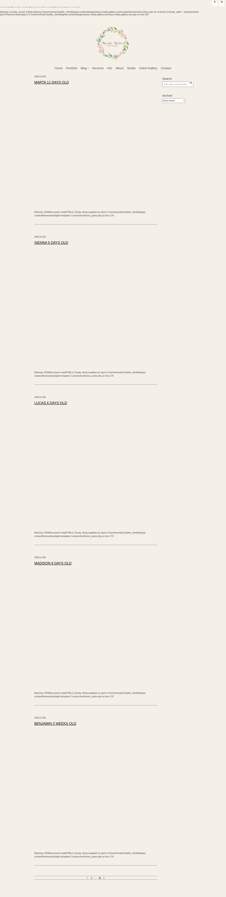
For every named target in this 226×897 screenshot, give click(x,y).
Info (109, 68)
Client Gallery (148, 68)
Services (98, 68)
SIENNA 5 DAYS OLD (51, 243)
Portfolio (71, 68)
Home (59, 68)
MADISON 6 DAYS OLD (52, 563)
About (120, 68)
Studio (131, 68)
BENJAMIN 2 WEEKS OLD (55, 723)
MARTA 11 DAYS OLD (51, 82)
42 (100, 878)
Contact (166, 68)
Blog (84, 68)
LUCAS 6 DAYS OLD (50, 403)
